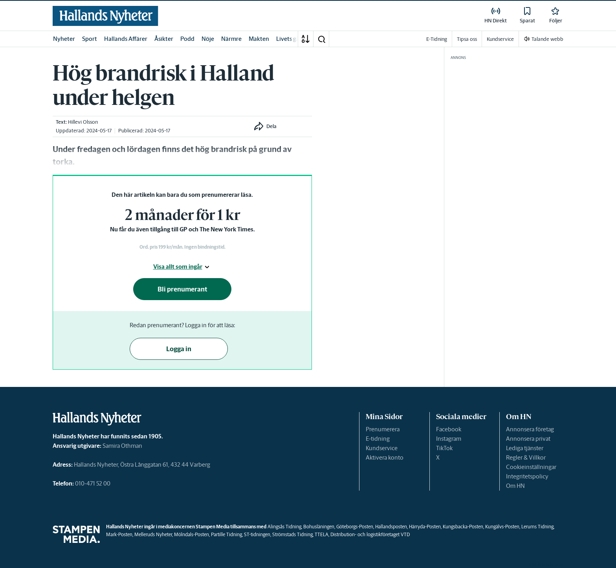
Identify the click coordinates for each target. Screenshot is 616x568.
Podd (187, 38)
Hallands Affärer (125, 38)
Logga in (178, 348)
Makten (259, 38)
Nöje (208, 38)
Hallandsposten (391, 527)
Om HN (515, 485)
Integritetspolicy (527, 476)
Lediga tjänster (524, 448)
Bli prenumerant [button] (182, 289)
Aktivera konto (384, 457)
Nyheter (64, 38)
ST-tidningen (257, 534)
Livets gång (291, 38)
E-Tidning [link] (436, 39)
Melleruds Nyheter (153, 534)
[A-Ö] (306, 39)
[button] (321, 39)
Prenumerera (383, 429)
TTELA (321, 534)
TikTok (444, 448)
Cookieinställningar (531, 467)
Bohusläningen (318, 527)
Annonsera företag (530, 429)
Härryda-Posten (425, 527)
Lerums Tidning (537, 527)
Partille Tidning (226, 534)
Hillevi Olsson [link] (83, 122)
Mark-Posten (119, 534)
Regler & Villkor (526, 457)
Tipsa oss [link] (467, 39)
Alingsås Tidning (284, 527)
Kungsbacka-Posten (463, 527)
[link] (105, 16)
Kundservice (382, 448)
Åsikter (163, 38)
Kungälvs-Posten (502, 527)
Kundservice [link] (500, 39)
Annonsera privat (528, 438)
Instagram (448, 438)
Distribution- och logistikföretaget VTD (370, 534)
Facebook (448, 429)
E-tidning (378, 438)
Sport (89, 38)
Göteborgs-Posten (354, 527)
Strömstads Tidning (292, 534)
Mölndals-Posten (191, 534)
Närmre (231, 38)
